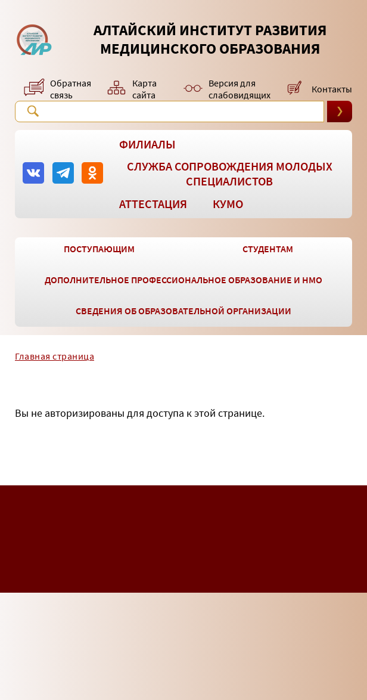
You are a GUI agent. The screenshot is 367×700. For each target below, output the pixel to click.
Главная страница (54, 356)
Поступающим (99, 249)
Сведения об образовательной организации (183, 311)
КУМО (228, 203)
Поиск (33, 111)
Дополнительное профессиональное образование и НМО (183, 280)
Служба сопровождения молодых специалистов (229, 173)
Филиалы (147, 144)
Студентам (267, 249)
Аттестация (153, 203)
